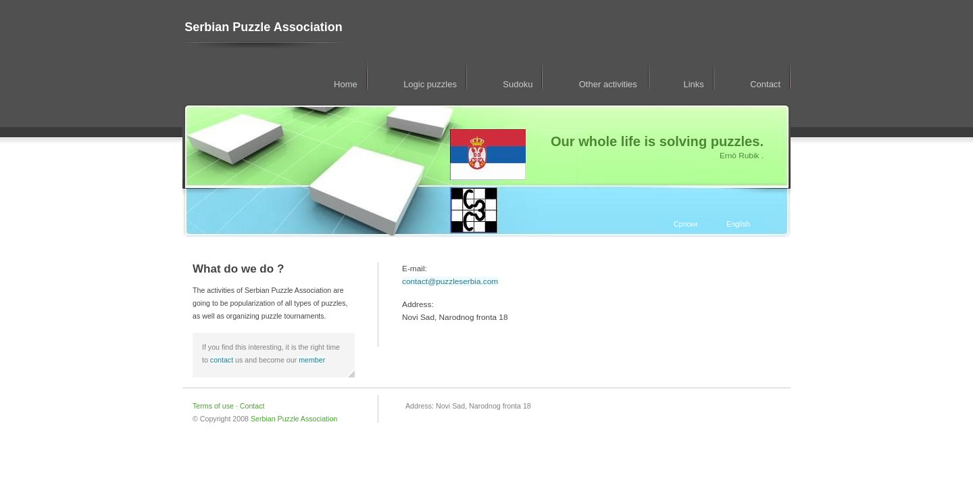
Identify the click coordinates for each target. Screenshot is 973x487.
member (312, 360)
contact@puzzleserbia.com (450, 281)
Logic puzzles (430, 84)
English (738, 224)
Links (693, 84)
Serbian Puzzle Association (263, 27)
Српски (685, 224)
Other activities (609, 84)
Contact (765, 84)
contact (221, 360)
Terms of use (214, 406)
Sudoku (517, 84)
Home (345, 84)
